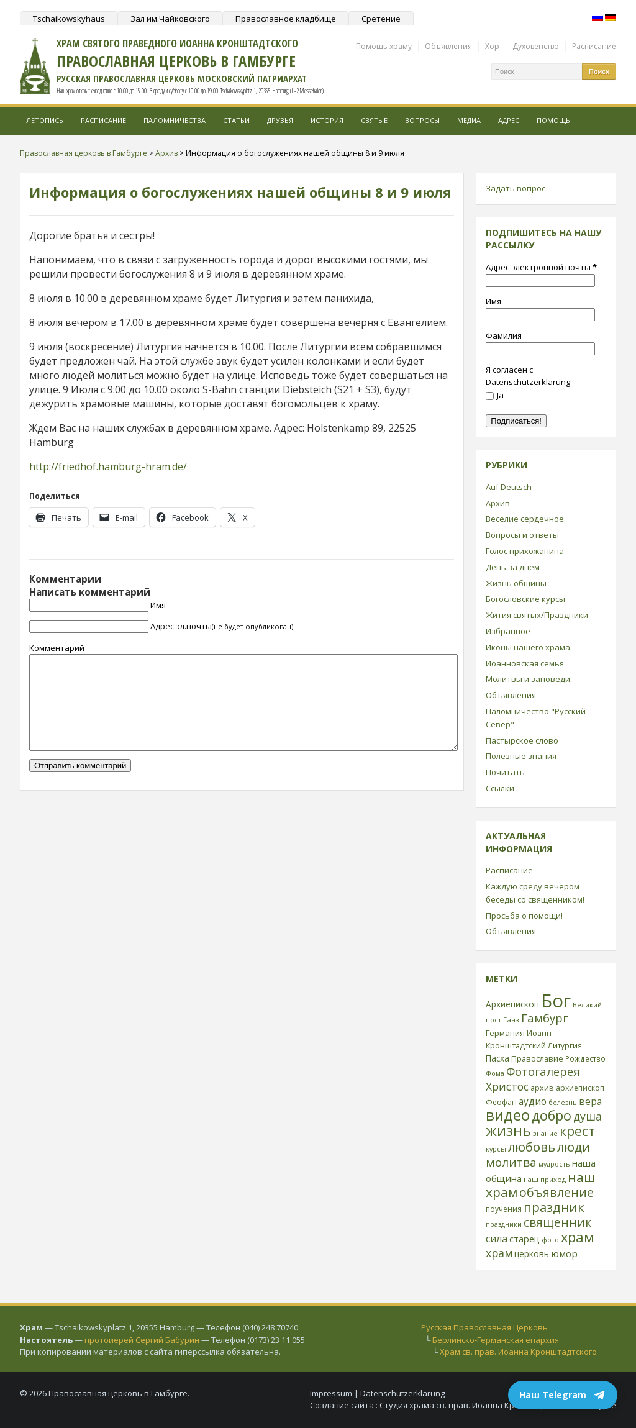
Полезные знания (521, 756)
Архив (498, 503)
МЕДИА (469, 120)
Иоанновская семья (525, 663)
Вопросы (422, 120)
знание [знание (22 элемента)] (545, 1133)
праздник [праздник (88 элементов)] (554, 1207)
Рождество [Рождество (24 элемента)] (585, 1058)
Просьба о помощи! (524, 915)
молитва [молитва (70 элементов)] (511, 1162)
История (327, 120)
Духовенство (535, 46)
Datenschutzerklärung (402, 1393)
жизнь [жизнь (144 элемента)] (508, 1130)
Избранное (508, 631)
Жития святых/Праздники (537, 615)
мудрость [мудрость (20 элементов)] (554, 1164)
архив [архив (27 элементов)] (542, 1087)
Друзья (280, 120)
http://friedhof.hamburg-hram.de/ (108, 466)
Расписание (594, 46)
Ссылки (500, 788)
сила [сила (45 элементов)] (496, 1238)
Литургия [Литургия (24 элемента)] (565, 1045)
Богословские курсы (525, 598)
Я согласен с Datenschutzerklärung (528, 376)
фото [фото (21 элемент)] (550, 1239)
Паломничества (174, 120)
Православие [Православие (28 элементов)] (537, 1058)
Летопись (44, 120)
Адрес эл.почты (221, 626)
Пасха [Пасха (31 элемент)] (497, 1058)
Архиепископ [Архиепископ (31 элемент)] (512, 1004)
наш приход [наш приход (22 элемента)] (545, 1179)
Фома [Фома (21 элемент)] (495, 1073)
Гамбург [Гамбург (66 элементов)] (544, 1018)
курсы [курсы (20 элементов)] (496, 1149)
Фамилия (504, 335)
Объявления (448, 46)
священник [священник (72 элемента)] (557, 1222)
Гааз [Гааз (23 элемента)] (511, 1019)
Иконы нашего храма (528, 647)
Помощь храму (384, 46)
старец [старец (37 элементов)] (524, 1238)
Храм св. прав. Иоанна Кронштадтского (518, 1351)
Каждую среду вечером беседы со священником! (535, 893)
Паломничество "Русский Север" (536, 718)
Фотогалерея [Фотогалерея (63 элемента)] (543, 1071)
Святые (374, 120)
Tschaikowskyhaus (69, 18)
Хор (492, 46)
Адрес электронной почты (541, 267)
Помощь (553, 120)
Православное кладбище (285, 18)
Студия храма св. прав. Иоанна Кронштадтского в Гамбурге (497, 1405)
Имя (158, 605)
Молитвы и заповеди (528, 678)
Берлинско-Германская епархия (495, 1339)
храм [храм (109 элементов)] (577, 1237)
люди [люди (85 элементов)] (573, 1146)
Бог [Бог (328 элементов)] (556, 1000)
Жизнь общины (516, 583)
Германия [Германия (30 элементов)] (505, 1033)
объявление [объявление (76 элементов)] (556, 1192)
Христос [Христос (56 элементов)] (507, 1086)
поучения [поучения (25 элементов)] (504, 1209)
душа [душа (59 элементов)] (587, 1116)
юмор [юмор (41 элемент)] (564, 1253)
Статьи (236, 120)
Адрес (508, 120)
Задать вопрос (515, 188)
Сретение (381, 18)
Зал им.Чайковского (170, 18)
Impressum (331, 1393)
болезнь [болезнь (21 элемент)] (562, 1102)
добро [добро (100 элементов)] (551, 1115)
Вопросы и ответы (522, 534)
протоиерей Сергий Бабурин (141, 1339)
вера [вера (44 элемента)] (590, 1101)
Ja (495, 395)
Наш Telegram (562, 1395)
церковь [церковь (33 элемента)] (531, 1254)
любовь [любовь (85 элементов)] (531, 1146)
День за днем (513, 567)
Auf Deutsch (509, 487)
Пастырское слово (522, 740)
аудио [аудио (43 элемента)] (533, 1101)
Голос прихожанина (525, 551)
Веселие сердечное (525, 518)
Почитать (505, 772)
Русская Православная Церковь (484, 1327)
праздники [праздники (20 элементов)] (504, 1224)
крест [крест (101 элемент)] (577, 1131)
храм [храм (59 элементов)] (499, 1252)
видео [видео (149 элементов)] (508, 1114)
